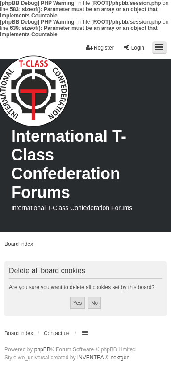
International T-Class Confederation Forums (68, 164)
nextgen (119, 357)
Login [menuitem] (133, 47)
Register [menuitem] (100, 47)
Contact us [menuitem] (56, 333)
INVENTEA (90, 357)
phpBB (42, 349)
